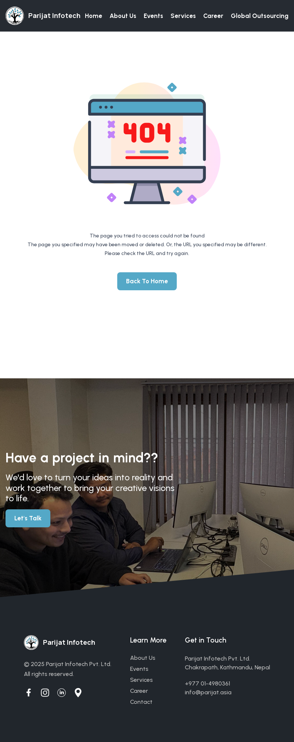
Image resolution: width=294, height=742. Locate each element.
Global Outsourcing (259, 15)
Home (93, 15)
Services (183, 15)
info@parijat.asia (208, 692)
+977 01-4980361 (207, 683)
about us (142, 657)
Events (153, 15)
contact (141, 701)
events (139, 668)
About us (123, 15)
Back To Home (147, 281)
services (141, 679)
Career (213, 15)
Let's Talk (28, 518)
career (139, 690)
